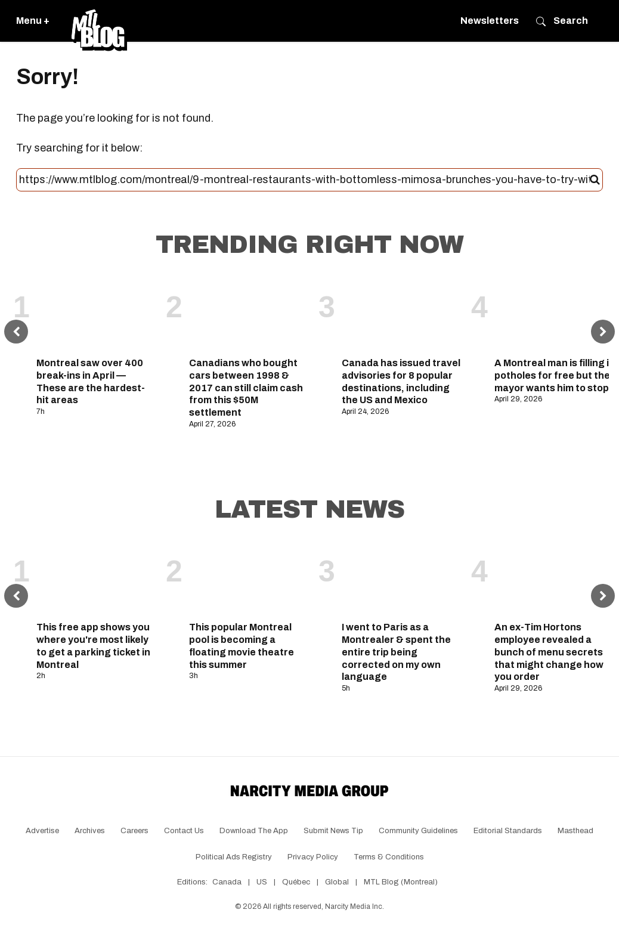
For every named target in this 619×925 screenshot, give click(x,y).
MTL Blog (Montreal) (401, 882)
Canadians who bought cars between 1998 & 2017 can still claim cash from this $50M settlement (246, 387)
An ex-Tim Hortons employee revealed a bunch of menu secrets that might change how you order (548, 652)
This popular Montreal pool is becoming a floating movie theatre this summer (241, 645)
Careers (134, 831)
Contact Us (184, 831)
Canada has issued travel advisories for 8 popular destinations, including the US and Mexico (401, 381)
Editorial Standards (507, 831)
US (261, 882)
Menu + (32, 21)
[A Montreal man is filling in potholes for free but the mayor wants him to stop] (554, 314)
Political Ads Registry (234, 857)
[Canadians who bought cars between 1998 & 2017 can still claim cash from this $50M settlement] (249, 314)
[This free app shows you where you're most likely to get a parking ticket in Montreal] (96, 578)
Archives (90, 831)
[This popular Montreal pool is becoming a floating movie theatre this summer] (249, 578)
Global (337, 882)
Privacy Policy (312, 857)
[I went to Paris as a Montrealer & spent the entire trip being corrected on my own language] (402, 578)
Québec (296, 882)
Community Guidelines (418, 831)
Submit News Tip (333, 831)
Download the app (253, 831)
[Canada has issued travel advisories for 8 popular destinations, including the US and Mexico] (402, 314)
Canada (227, 882)
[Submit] (595, 180)
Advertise (42, 831)
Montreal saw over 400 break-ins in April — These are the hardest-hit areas (90, 381)
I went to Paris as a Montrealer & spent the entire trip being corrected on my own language (396, 652)
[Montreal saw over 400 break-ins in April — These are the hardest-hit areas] (96, 314)
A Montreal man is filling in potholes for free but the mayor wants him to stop (554, 375)
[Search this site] (304, 180)
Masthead (575, 831)
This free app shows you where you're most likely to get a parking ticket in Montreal (93, 645)
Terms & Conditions (389, 857)
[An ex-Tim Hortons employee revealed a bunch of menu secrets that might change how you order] (554, 578)
